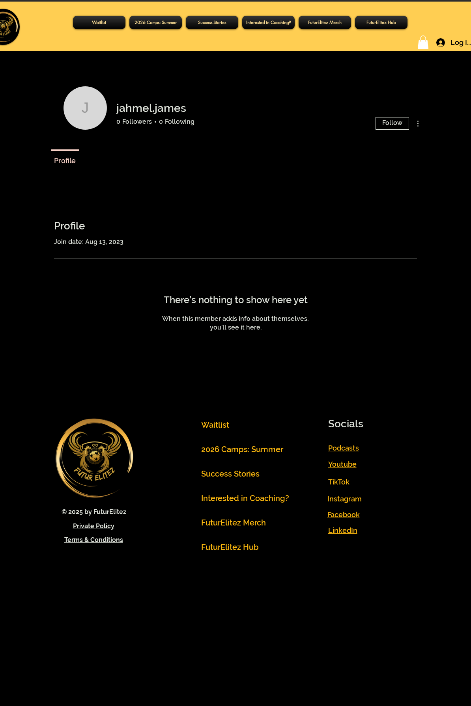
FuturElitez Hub (230, 547)
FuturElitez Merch (233, 522)
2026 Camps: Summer (238, 449)
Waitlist (215, 425)
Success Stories (230, 474)
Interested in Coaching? (238, 498)
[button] (381, 22)
